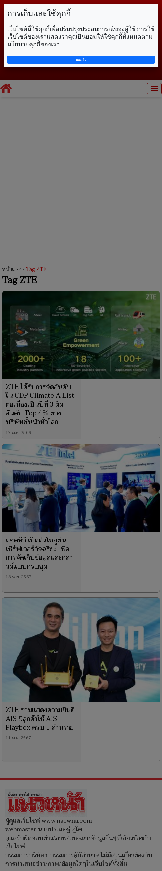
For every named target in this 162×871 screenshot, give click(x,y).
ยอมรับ (81, 59)
